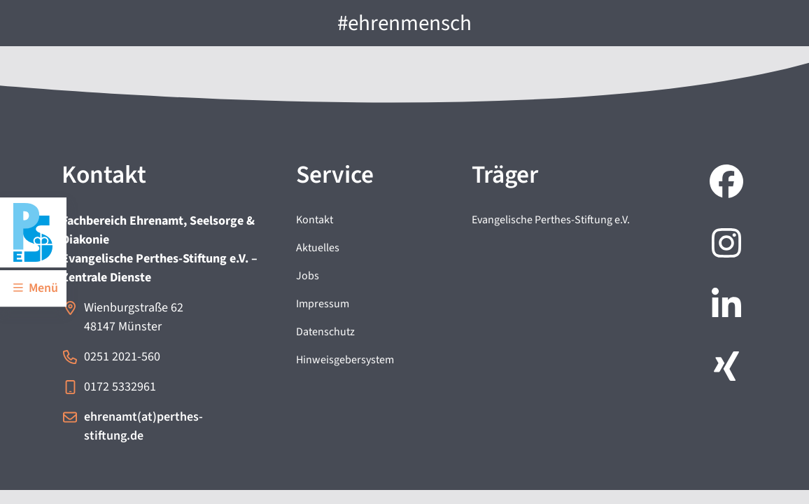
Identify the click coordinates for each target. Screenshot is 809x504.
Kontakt (314, 219)
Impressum (322, 304)
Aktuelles (317, 247)
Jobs (307, 276)
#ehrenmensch (404, 23)
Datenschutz (325, 332)
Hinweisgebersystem (345, 360)
